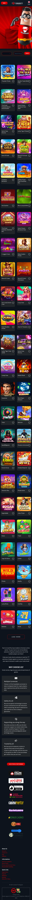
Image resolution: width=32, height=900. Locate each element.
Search (27, 53)
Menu (4, 3)
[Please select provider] (7, 53)
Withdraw (4, 875)
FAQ (3, 854)
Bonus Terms (5, 863)
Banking (4, 877)
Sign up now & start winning (16, 764)
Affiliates (4, 856)
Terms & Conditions (7, 861)
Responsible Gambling (7, 866)
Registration (5, 872)
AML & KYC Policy (6, 879)
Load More (16, 637)
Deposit (4, 874)
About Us (4, 851)
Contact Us (4, 852)
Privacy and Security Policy (8, 865)
